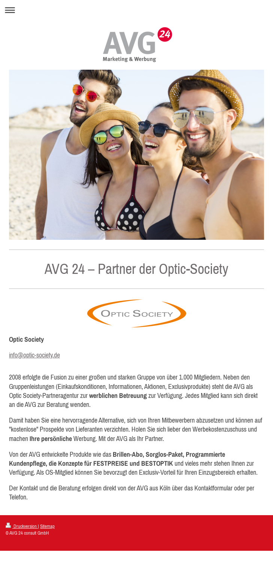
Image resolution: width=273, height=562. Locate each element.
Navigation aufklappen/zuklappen (136, 10)
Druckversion (22, 526)
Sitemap (47, 526)
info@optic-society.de (34, 355)
